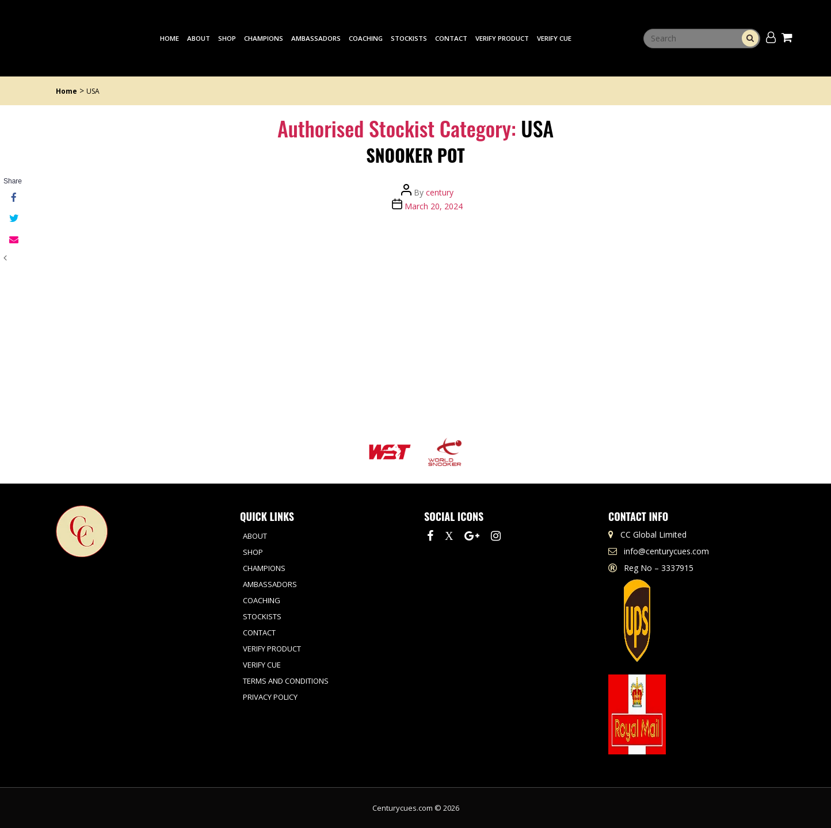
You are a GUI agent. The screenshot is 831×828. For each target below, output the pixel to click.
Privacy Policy (270, 697)
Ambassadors (316, 38)
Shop (227, 38)
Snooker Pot (415, 155)
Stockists (409, 38)
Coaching (366, 38)
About (198, 38)
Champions (263, 38)
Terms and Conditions (286, 681)
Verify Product (502, 38)
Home (169, 38)
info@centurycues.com (666, 551)
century (439, 192)
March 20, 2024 (434, 206)
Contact (451, 38)
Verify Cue (554, 38)
